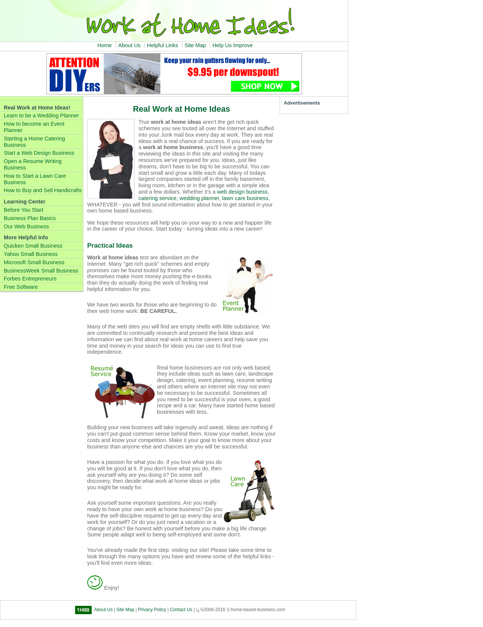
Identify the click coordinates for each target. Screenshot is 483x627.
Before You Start (23, 210)
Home (104, 45)
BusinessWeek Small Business (41, 271)
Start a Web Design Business (39, 153)
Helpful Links (162, 45)
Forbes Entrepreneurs (30, 279)
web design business (242, 192)
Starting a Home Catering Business (34, 142)
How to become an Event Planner (34, 127)
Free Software (21, 287)
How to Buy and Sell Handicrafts (43, 190)
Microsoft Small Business (34, 262)
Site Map (195, 45)
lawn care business (245, 198)
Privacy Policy (152, 610)
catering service (157, 198)
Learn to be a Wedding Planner (41, 115)
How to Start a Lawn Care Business (35, 179)
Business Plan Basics (30, 218)
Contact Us (181, 610)
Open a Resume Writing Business (33, 164)
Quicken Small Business (33, 246)
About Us (129, 45)
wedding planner (199, 198)
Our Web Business (26, 226)
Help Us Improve (232, 45)
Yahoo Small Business (31, 254)
